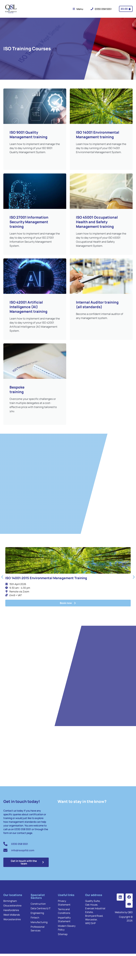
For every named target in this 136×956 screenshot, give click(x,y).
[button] (2, 578)
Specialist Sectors (38, 898)
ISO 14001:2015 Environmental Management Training (46, 578)
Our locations (12, 897)
